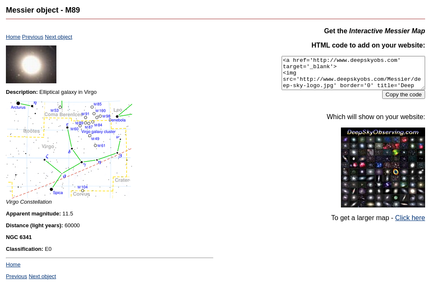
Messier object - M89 (43, 10)
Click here (410, 224)
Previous (32, 37)
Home (13, 37)
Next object (58, 37)
